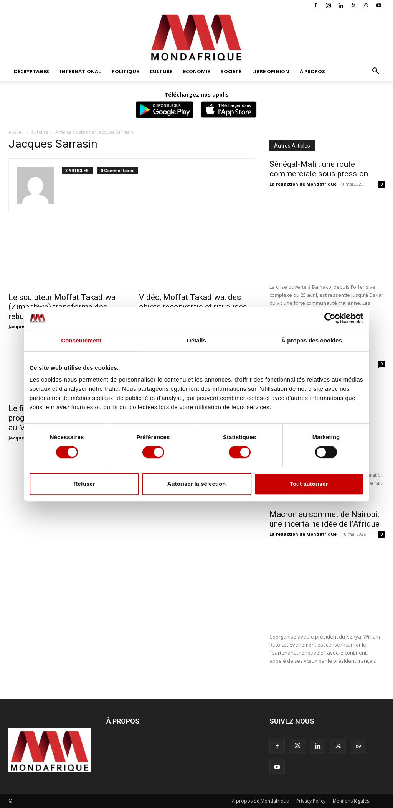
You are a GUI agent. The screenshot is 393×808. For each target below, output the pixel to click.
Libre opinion (270, 71)
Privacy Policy (310, 801)
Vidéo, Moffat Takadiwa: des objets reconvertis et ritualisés (193, 302)
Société (231, 71)
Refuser (84, 484)
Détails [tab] (196, 340)
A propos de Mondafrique (260, 801)
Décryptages (31, 71)
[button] (375, 72)
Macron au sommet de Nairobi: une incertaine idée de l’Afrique (324, 519)
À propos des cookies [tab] (311, 340)
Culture (161, 71)
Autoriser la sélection (196, 484)
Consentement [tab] (81, 340)
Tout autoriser (309, 484)
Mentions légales (351, 801)
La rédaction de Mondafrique (303, 184)
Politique (125, 71)
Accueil (16, 132)
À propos (312, 71)
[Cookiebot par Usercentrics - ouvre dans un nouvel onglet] (329, 318)
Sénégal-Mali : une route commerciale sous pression (318, 169)
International (80, 71)
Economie (196, 71)
